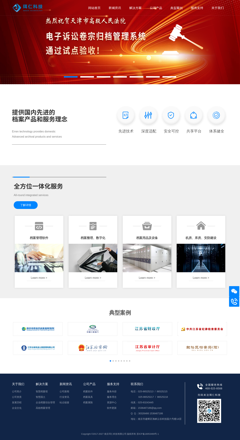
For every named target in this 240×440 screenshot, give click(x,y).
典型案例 (176, 7)
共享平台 (194, 119)
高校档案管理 (43, 408)
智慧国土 (40, 397)
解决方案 (135, 7)
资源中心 (112, 402)
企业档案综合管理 (45, 402)
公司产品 (156, 7)
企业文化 (17, 408)
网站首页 (94, 7)
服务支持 (197, 7)
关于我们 (217, 7)
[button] (71, 77)
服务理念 (112, 397)
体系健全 (216, 119)
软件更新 (112, 408)
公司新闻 (64, 391)
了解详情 (25, 205)
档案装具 (88, 397)
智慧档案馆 (42, 391)
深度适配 (148, 119)
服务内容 (112, 391)
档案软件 (88, 391)
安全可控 (171, 119)
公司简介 (17, 391)
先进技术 (126, 119)
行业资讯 (64, 397)
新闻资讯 (115, 7)
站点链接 (64, 402)
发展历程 (17, 402)
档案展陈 (88, 402)
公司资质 (17, 397)
